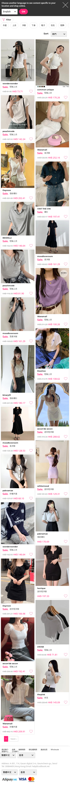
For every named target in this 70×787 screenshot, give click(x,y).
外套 (5, 25)
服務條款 (22, 749)
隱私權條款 (33, 749)
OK (23, 11)
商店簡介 (5, 749)
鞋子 (43, 25)
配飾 (62, 25)
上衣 (14, 25)
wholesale (55, 749)
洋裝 (24, 25)
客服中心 (5, 751)
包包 (53, 25)
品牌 (13, 749)
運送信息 (44, 749)
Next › (14, 738)
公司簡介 (15, 751)
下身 (33, 25)
